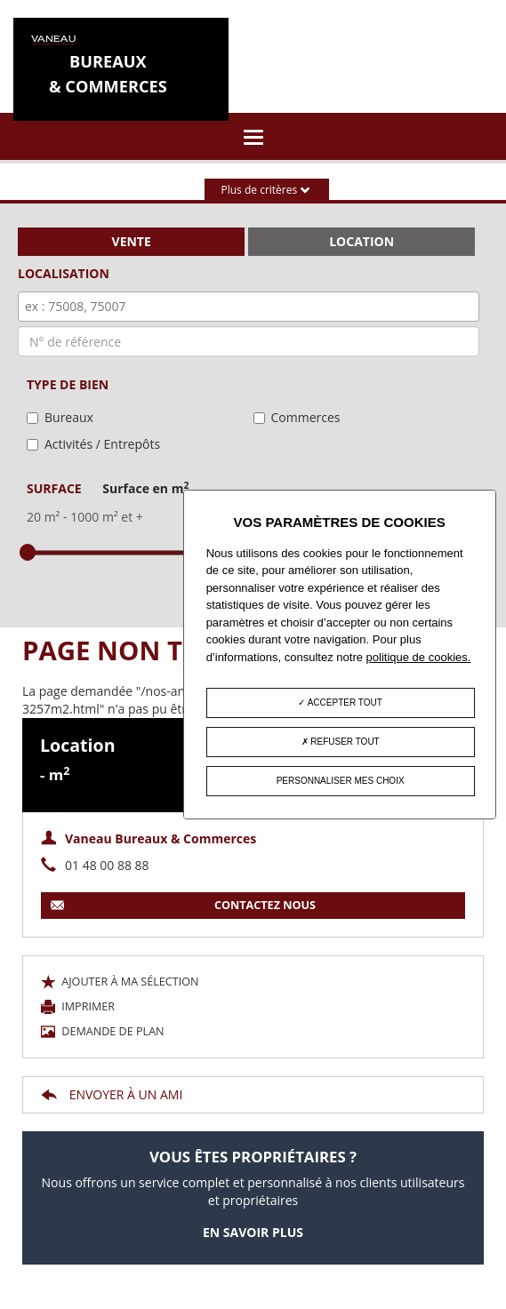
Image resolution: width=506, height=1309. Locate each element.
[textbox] (253, 306)
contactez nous (183, 905)
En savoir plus (253, 1232)
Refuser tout (340, 741)
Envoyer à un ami (111, 1094)
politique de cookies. (418, 657)
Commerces (306, 417)
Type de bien (67, 384)
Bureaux (68, 417)
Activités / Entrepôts (102, 443)
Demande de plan (103, 1031)
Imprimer (78, 1006)
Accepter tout (340, 702)
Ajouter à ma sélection (120, 981)
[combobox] (248, 306)
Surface (108, 488)
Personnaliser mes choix (341, 781)
